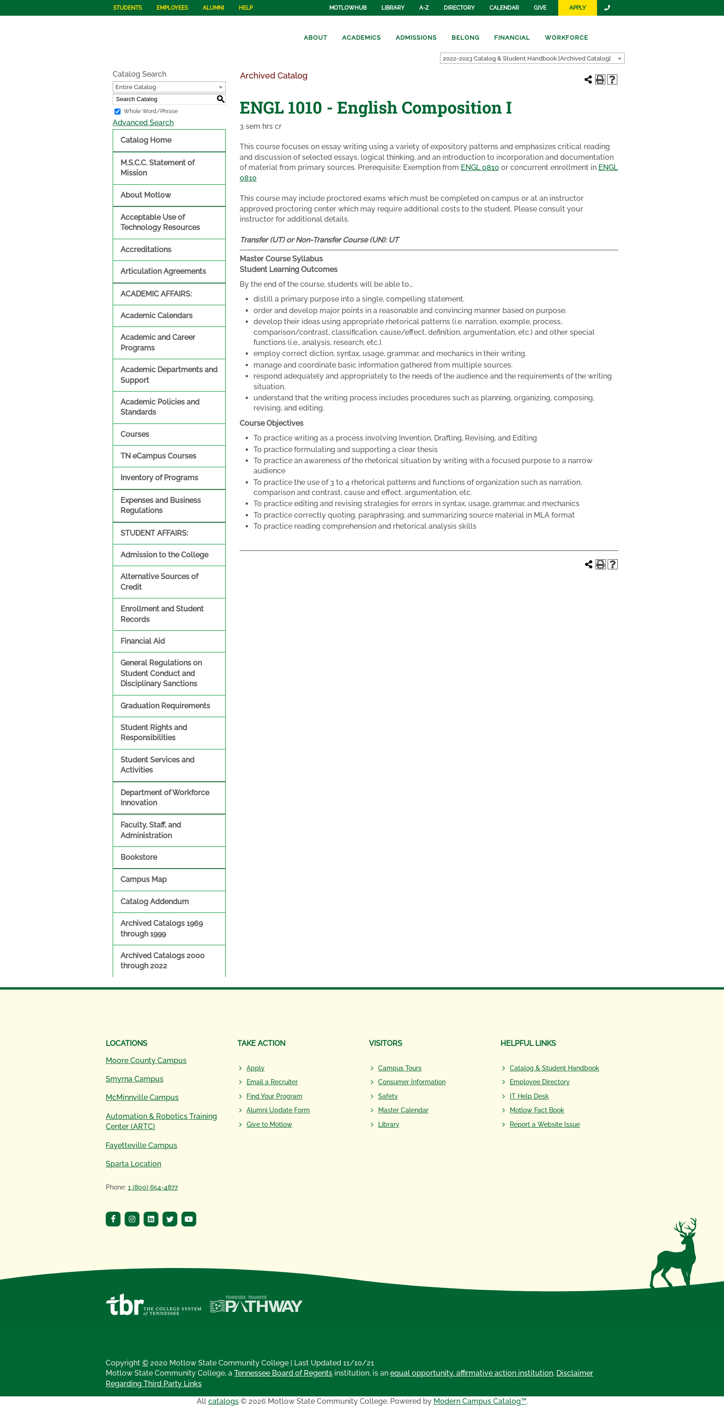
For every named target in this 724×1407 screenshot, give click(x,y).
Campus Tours (400, 1068)
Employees (172, 8)
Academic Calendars (157, 315)
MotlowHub (348, 8)
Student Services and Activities (157, 764)
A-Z (424, 8)
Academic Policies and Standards (160, 407)
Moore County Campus (146, 1060)
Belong (465, 37)
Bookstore (139, 857)
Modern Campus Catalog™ (480, 1401)
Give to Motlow (269, 1124)
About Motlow (146, 195)
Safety (388, 1096)
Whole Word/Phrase (151, 111)
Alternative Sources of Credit (159, 581)
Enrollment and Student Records (162, 613)
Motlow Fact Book (537, 1110)
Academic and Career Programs (158, 342)
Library (392, 8)
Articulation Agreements (163, 271)
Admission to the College (164, 554)
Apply (577, 8)
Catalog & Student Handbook (554, 1068)
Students (127, 8)
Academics (361, 37)
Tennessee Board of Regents (283, 1373)
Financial (512, 37)
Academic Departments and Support (169, 374)
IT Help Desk (529, 1096)
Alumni (213, 8)
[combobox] (532, 58)
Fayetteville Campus (141, 1145)
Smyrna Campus (134, 1079)
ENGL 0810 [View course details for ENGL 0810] (480, 167)
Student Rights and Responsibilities (154, 732)
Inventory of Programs (159, 477)
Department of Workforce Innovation (165, 797)
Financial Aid (143, 641)
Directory (459, 8)
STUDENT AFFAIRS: (154, 533)
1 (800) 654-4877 (153, 1187)
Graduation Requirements (165, 705)
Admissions (416, 37)
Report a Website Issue (545, 1124)
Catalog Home (146, 140)
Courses (135, 434)
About (315, 37)
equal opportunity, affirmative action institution (471, 1373)
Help (246, 8)
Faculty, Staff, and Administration (151, 830)
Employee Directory (540, 1082)
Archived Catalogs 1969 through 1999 (162, 928)
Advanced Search (143, 122)
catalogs (223, 1401)
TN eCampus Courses (158, 456)
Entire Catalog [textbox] (135, 87)
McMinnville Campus (142, 1097)
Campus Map (144, 879)
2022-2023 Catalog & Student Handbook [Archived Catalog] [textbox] (527, 58)
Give (540, 8)
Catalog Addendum (155, 901)
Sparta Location (133, 1163)
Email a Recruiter (272, 1082)
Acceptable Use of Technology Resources (160, 222)
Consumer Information (412, 1082)
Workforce (566, 37)
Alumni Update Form (278, 1110)
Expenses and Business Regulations (161, 505)
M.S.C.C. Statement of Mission (157, 167)
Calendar (504, 8)
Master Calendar (403, 1110)
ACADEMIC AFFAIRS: (156, 294)
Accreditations (146, 249)
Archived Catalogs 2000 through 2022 (163, 960)
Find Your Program (274, 1096)
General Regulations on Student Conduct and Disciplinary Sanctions (161, 673)
